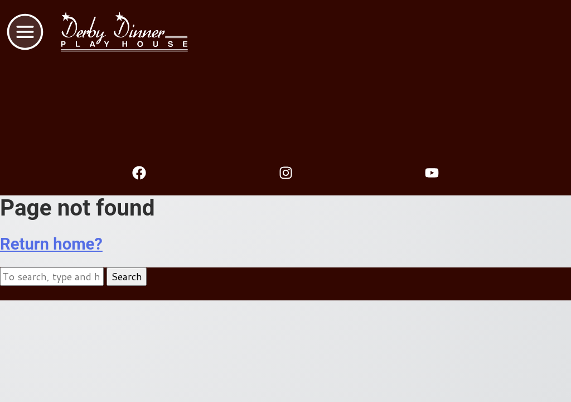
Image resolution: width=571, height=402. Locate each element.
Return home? (51, 243)
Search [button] (126, 276)
